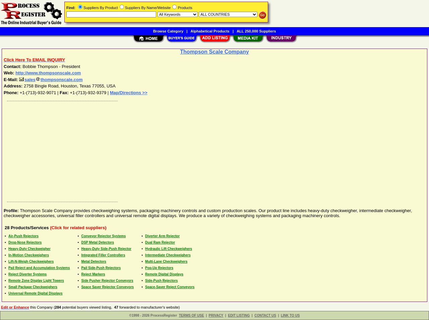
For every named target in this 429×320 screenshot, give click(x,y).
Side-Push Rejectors (161, 280)
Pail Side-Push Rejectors (101, 268)
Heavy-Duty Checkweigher (29, 249)
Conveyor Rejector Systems (103, 236)
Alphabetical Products (210, 31)
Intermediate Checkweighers (168, 255)
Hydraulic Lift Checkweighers (168, 249)
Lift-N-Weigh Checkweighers (31, 261)
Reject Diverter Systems (27, 274)
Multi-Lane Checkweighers (166, 261)
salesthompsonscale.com (50, 79)
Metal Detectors (93, 261)
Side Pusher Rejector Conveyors (107, 280)
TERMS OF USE (191, 315)
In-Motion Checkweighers (28, 255)
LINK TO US (290, 315)
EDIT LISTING (239, 315)
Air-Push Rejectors (23, 236)
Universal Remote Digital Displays (35, 293)
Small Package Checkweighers (32, 287)
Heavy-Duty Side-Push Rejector (106, 249)
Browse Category (168, 31)
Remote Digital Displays (164, 274)
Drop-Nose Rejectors (25, 242)
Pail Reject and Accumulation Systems (39, 268)
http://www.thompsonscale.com (48, 72)
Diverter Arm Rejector (162, 236)
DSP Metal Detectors (97, 242)
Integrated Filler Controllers (103, 255)
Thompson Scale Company (214, 52)
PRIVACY (216, 315)
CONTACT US (265, 315)
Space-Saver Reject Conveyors (169, 287)
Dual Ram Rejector (160, 242)
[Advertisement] (205, 150)
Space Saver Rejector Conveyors (107, 287)
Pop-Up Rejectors (159, 268)
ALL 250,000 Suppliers (256, 31)
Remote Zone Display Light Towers (36, 280)
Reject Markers (93, 274)
